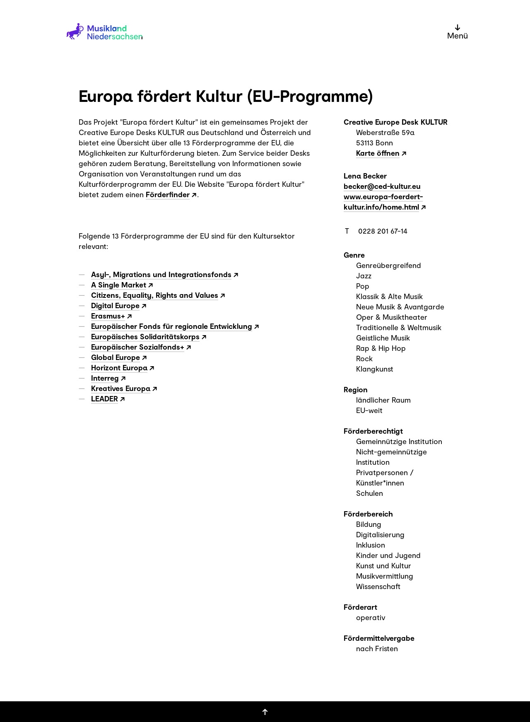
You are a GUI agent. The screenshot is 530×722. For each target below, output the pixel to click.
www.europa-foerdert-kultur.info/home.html (383, 201)
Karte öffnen (378, 152)
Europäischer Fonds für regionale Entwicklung (171, 326)
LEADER (104, 398)
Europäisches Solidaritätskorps (145, 336)
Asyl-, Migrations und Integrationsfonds (161, 274)
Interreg (105, 377)
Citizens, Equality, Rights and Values (154, 294)
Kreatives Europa (120, 388)
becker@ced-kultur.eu (382, 186)
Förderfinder (168, 194)
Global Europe (115, 357)
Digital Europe (115, 305)
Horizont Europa (119, 367)
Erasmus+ (108, 315)
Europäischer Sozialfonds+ (137, 346)
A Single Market (118, 284)
